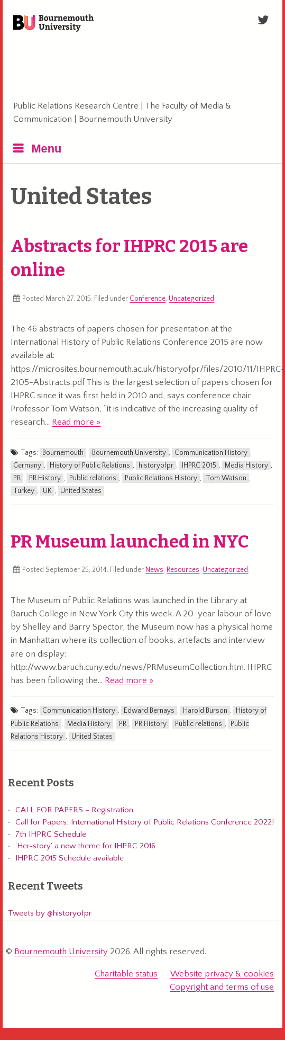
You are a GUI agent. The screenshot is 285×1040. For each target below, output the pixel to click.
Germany (27, 465)
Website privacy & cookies (222, 974)
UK (47, 491)
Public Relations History (161, 478)
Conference (148, 298)
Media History (246, 465)
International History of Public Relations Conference (181, 65)
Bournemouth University (53, 23)
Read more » (76, 422)
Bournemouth (63, 452)
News (154, 569)
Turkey (23, 491)
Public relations (92, 478)
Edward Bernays (149, 710)
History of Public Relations (90, 465)
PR (17, 478)
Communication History (210, 452)
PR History (45, 478)
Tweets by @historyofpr (49, 913)
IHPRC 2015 (199, 465)
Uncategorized (191, 298)
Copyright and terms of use (222, 987)
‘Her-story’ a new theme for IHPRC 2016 (85, 845)
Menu (46, 148)
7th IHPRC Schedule (50, 834)
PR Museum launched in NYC (130, 541)
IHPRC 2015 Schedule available (69, 858)
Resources (183, 569)
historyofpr (156, 465)
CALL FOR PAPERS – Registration (74, 809)
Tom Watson (226, 478)
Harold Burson (205, 710)
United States (81, 491)
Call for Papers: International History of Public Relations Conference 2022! (144, 822)
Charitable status (126, 974)
